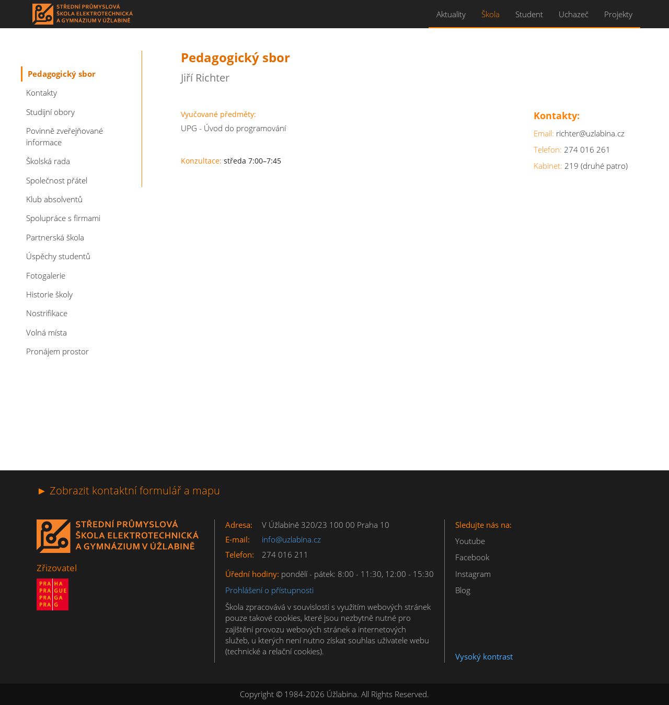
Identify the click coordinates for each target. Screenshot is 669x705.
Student (529, 14)
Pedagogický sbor (62, 73)
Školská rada (48, 161)
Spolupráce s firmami (63, 218)
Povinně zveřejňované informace (64, 136)
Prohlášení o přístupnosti (269, 590)
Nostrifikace (46, 313)
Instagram (473, 574)
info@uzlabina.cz (291, 539)
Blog (462, 590)
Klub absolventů (54, 199)
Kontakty (41, 92)
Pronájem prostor (57, 351)
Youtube (470, 541)
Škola (490, 14)
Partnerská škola (55, 237)
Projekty (618, 14)
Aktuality (451, 14)
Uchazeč (574, 14)
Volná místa (46, 332)
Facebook (472, 557)
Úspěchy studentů (58, 256)
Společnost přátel (56, 180)
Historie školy (49, 294)
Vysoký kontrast (484, 656)
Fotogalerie (45, 275)
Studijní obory (50, 112)
